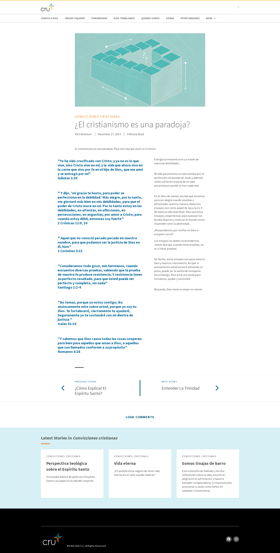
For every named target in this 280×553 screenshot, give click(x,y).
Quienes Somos (150, 18)
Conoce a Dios (49, 18)
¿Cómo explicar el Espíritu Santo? (90, 391)
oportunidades (190, 18)
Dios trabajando (124, 18)
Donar (170, 18)
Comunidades (99, 18)
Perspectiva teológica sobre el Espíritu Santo (67, 466)
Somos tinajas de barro (204, 463)
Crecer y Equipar (75, 18)
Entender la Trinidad (180, 388)
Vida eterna (125, 463)
